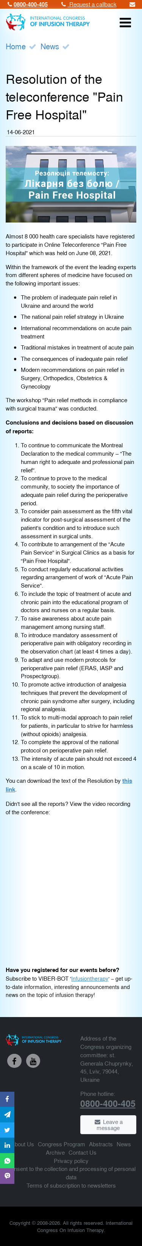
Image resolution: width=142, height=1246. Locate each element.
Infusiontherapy (89, 978)
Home (16, 46)
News (50, 46)
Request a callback (88, 4)
